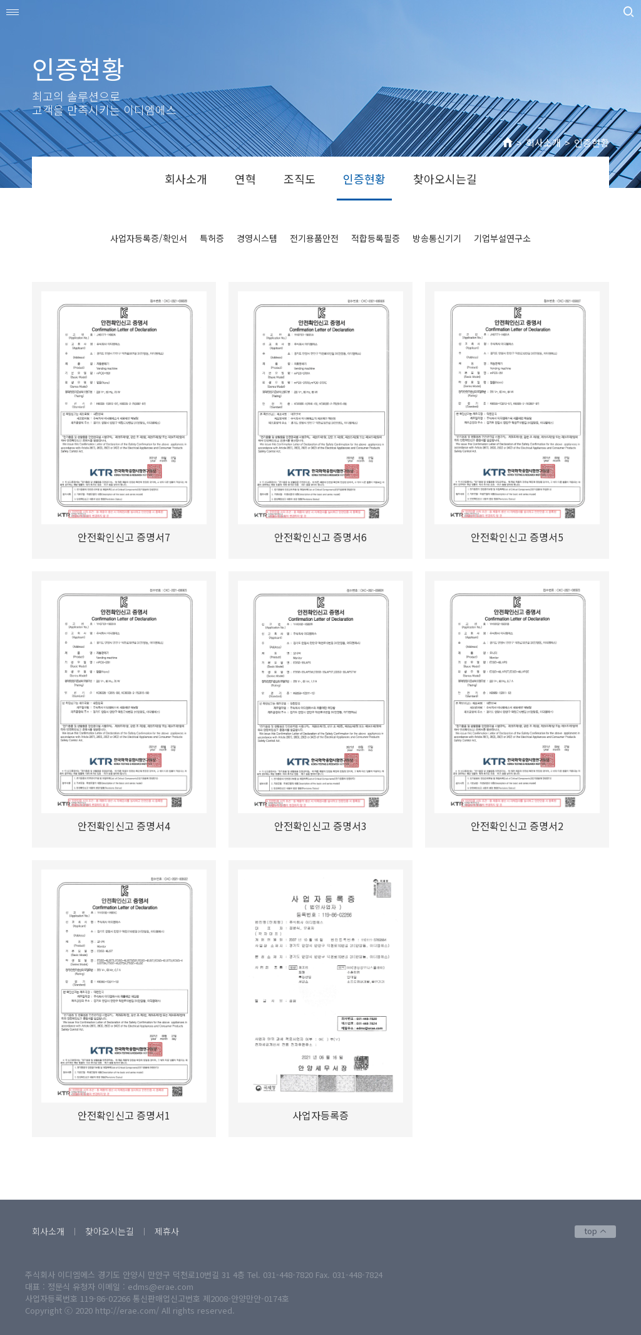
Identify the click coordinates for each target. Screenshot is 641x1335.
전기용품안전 (314, 238)
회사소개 (543, 142)
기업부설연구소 (502, 238)
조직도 (299, 178)
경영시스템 (257, 238)
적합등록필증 (375, 238)
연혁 (245, 178)
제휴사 (167, 1231)
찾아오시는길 (445, 178)
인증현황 (591, 142)
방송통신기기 (437, 238)
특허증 (212, 238)
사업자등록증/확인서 (148, 238)
